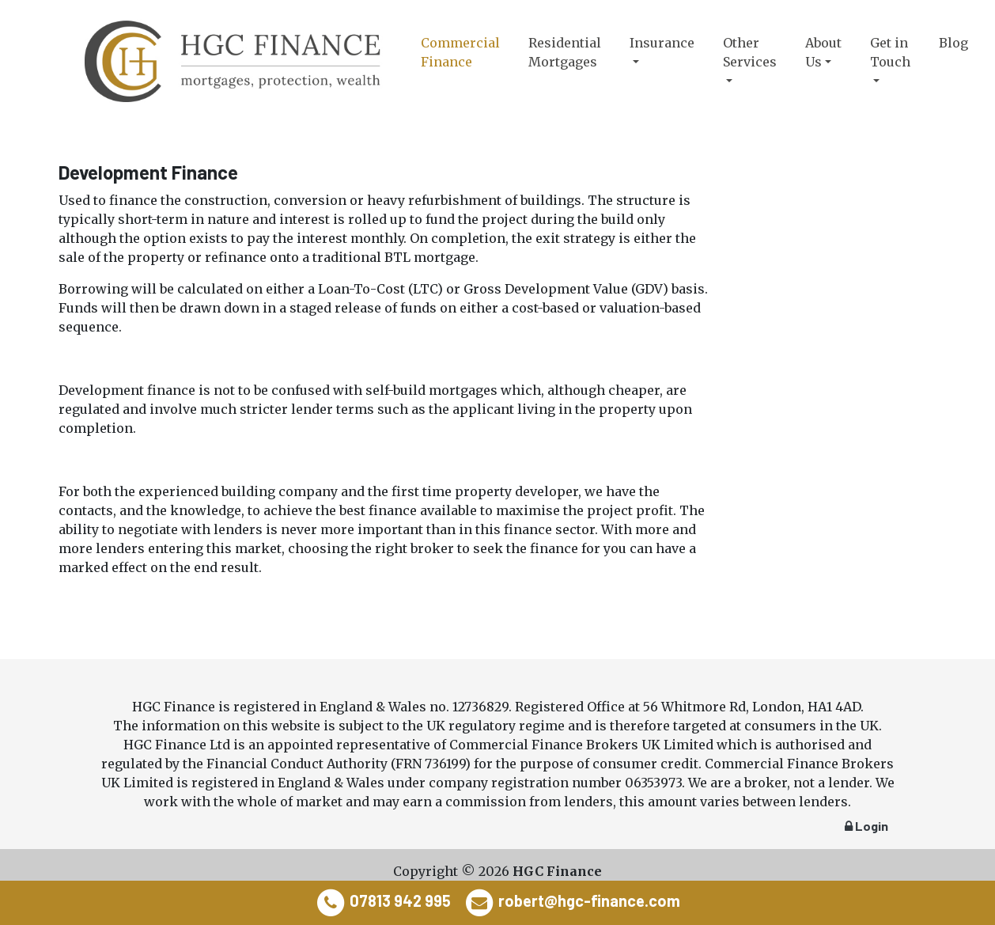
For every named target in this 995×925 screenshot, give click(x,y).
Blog (953, 43)
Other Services (750, 52)
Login (866, 825)
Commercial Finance (460, 52)
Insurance (662, 43)
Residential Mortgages (564, 52)
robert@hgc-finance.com (589, 900)
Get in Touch (890, 52)
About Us (823, 52)
